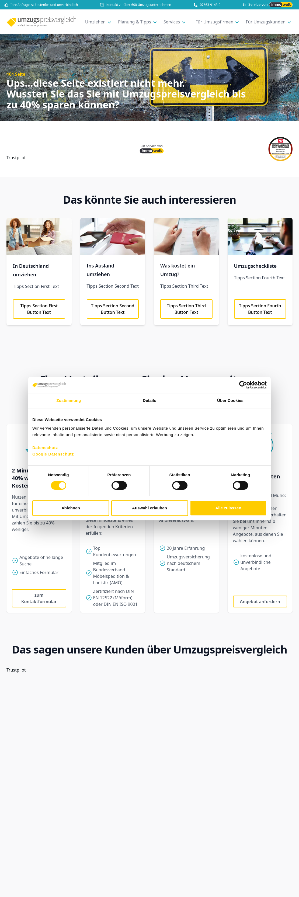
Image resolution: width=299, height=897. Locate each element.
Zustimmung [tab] (69, 400)
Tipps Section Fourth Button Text (260, 309)
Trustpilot (16, 158)
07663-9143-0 (206, 5)
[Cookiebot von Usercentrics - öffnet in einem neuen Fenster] (243, 385)
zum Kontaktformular (39, 598)
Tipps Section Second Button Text (112, 309)
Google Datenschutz (53, 454)
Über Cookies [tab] (230, 400)
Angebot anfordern (260, 601)
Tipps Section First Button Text (39, 309)
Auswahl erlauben (149, 508)
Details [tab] (149, 400)
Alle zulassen (228, 508)
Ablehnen (70, 508)
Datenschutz (45, 447)
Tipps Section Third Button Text (186, 309)
